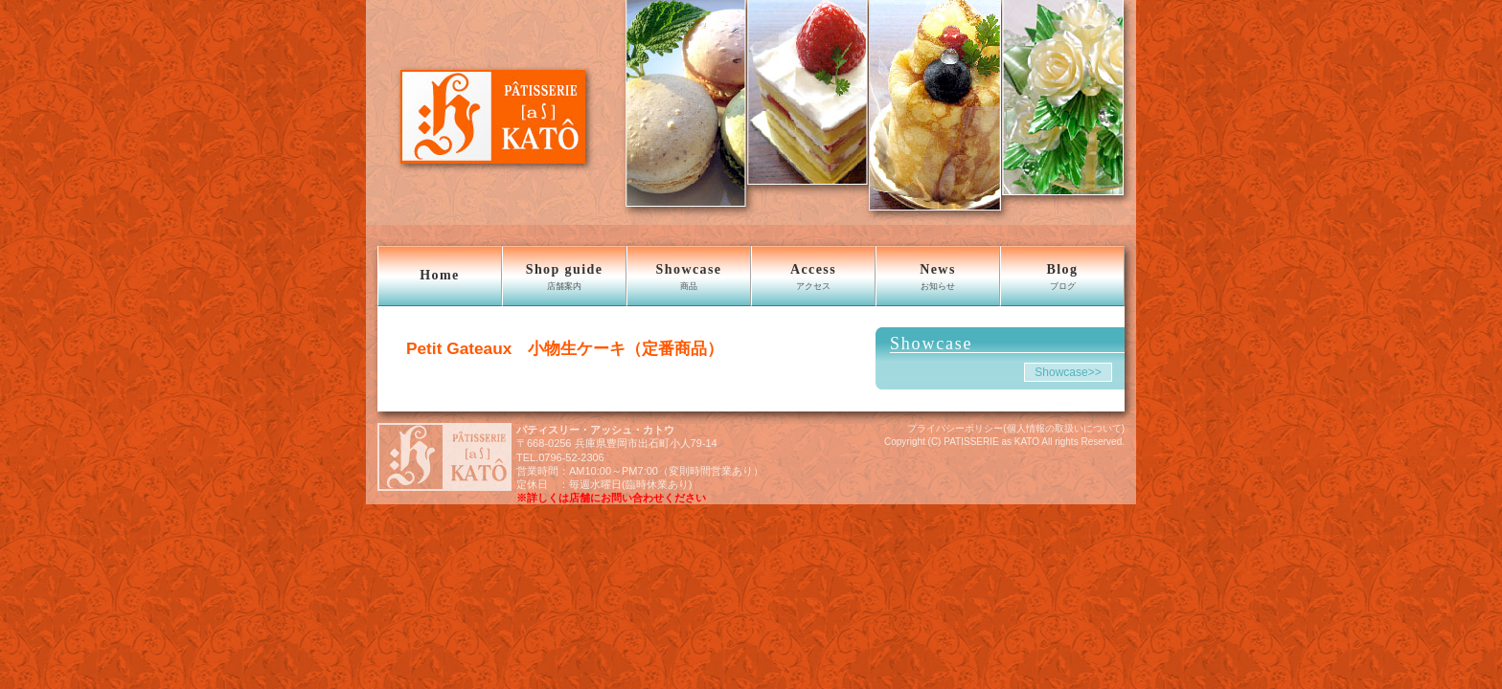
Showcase (688, 276)
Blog (1062, 276)
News (937, 276)
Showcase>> (1068, 372)
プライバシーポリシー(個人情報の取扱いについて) (1016, 428)
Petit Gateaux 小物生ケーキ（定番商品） (564, 348)
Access (813, 276)
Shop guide (564, 276)
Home (439, 275)
